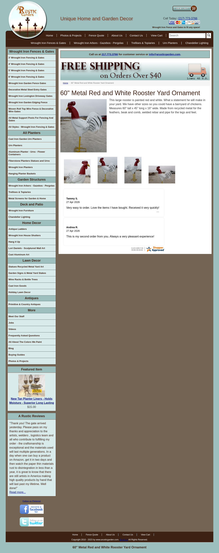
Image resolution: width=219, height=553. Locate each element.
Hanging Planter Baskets (22, 173)
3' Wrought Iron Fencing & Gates (26, 57)
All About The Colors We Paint (25, 342)
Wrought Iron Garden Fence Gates (27, 83)
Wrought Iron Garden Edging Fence (28, 102)
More (31, 310)
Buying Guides (17, 354)
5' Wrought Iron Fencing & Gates (26, 70)
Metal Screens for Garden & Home (27, 198)
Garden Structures (32, 179)
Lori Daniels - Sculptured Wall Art (27, 248)
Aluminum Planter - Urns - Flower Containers (27, 153)
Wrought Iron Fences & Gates (48, 42)
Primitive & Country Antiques (24, 304)
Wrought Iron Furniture (21, 210)
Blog (11, 348)
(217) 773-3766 (187, 18)
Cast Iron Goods (17, 285)
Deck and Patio (31, 204)
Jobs (11, 322)
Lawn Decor (32, 260)
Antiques (32, 298)
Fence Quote (96, 35)
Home (49, 35)
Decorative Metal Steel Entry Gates (28, 89)
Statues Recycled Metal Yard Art (26, 266)
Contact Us (136, 35)
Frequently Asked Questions (24, 335)
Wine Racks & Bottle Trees (23, 279)
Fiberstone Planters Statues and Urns (29, 160)
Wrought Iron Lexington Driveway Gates (31, 96)
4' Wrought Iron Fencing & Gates (26, 64)
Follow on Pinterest (32, 501)
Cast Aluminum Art (19, 254)
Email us (124, 539)
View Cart (156, 35)
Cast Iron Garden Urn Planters (25, 139)
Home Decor (31, 223)
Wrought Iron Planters (21, 167)
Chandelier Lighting (196, 42)
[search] (187, 35)
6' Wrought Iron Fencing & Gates (26, 76)
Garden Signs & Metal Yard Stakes (27, 273)
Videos (12, 329)
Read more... (17, 492)
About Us (116, 35)
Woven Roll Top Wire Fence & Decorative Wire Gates (31, 110)
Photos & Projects (70, 35)
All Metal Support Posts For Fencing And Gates (31, 119)
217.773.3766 (110, 54)
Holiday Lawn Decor (20, 292)
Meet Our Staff (16, 316)
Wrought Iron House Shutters (25, 235)
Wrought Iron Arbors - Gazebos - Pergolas (99, 42)
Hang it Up (14, 241)
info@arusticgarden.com (164, 54)
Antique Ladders (18, 229)
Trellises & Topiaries (143, 42)
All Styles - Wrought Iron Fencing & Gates (31, 127)
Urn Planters (170, 42)
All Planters (31, 133)
